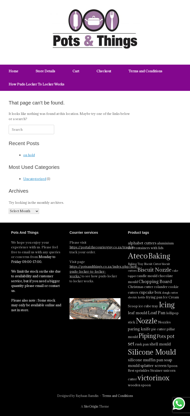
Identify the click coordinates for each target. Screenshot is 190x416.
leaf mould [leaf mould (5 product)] (137, 312)
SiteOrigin (91, 406)
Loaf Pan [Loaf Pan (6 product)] (157, 312)
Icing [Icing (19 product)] (167, 304)
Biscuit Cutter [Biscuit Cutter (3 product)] (152, 264)
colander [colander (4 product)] (160, 287)
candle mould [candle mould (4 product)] (147, 276)
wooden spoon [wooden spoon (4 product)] (139, 385)
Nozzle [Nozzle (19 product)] (146, 320)
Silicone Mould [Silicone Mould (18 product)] (152, 352)
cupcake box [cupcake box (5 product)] (150, 292)
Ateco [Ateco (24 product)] (138, 256)
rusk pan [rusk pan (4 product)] (142, 344)
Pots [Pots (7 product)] (161, 336)
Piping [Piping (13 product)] (147, 336)
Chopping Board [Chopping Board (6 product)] (155, 281)
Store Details (45, 71)
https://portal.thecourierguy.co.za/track (100, 247)
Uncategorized (34, 179)
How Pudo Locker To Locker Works (36, 84)
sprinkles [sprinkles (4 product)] (142, 370)
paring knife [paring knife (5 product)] (139, 328)
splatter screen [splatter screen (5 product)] (153, 365)
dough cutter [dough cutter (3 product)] (170, 292)
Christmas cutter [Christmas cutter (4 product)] (140, 287)
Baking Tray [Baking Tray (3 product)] (135, 264)
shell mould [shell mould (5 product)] (160, 343)
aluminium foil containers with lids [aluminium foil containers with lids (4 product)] (151, 245)
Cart (75, 71)
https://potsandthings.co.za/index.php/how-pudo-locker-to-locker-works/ (104, 271)
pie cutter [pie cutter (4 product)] (158, 329)
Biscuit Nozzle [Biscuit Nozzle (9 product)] (154, 269)
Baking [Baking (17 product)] (159, 256)
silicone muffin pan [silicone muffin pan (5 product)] (145, 359)
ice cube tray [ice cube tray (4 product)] (148, 306)
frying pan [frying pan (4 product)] (154, 297)
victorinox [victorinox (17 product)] (153, 377)
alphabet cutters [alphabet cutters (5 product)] (142, 242)
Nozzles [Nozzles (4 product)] (164, 322)
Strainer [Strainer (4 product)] (156, 370)
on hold (29, 155)
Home (13, 71)
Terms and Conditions (145, 71)
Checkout (103, 71)
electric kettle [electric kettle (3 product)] (136, 297)
